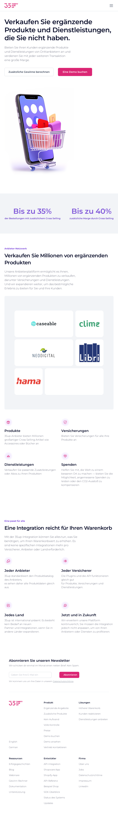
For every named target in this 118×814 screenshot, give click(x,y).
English (13, 742)
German (13, 747)
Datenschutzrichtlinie (63, 681)
